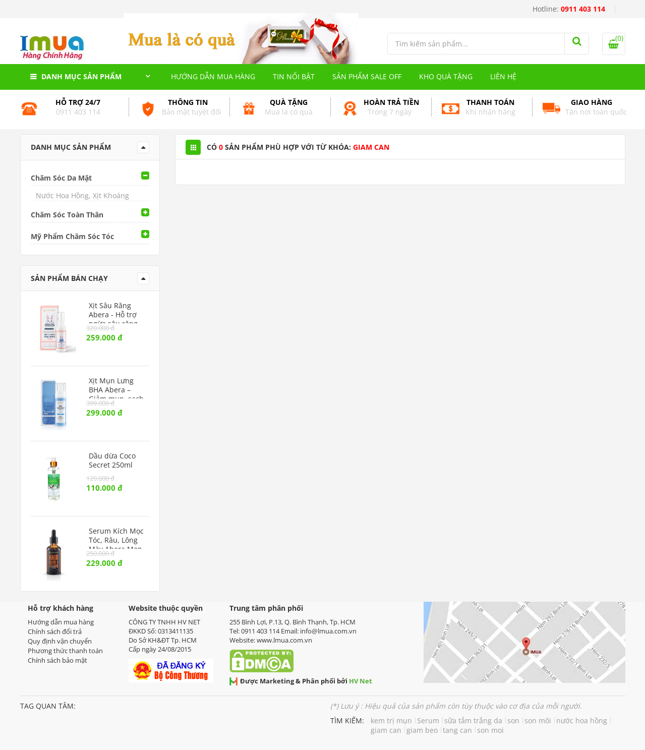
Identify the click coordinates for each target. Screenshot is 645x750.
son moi (490, 730)
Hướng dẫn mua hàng (213, 76)
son (513, 720)
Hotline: (569, 9)
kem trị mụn (391, 720)
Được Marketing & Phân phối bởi (300, 680)
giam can (386, 730)
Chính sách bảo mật (57, 660)
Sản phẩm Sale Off (366, 76)
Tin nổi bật (294, 76)
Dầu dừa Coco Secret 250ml (112, 460)
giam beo (422, 730)
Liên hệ (503, 76)
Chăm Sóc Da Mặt (61, 178)
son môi (537, 720)
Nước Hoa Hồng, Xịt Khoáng (82, 195)
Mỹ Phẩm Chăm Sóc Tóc (72, 236)
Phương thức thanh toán (65, 650)
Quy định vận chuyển (60, 641)
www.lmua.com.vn (284, 640)
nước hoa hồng (581, 720)
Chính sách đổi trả (55, 631)
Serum (428, 720)
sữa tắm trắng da (473, 720)
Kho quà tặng (446, 76)
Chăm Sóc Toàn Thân (67, 214)
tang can (457, 730)
